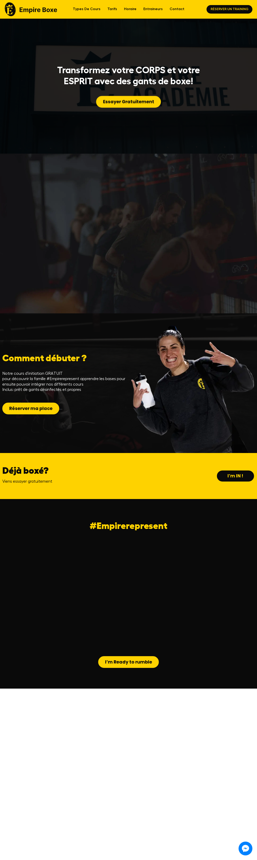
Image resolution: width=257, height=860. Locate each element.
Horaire (130, 11)
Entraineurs (153, 11)
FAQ (6, 851)
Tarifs (112, 11)
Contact (177, 11)
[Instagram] (91, 851)
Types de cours (86, 11)
